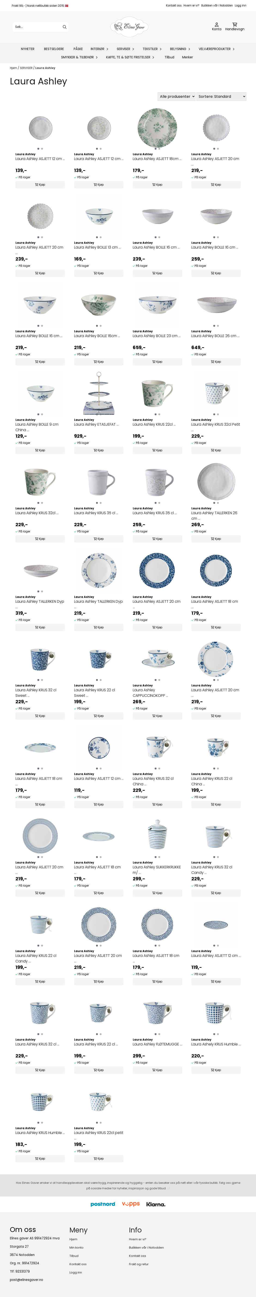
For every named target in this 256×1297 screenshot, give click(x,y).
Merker (187, 57)
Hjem (14, 68)
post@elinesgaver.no (26, 1280)
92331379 (22, 1271)
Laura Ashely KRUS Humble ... (216, 1044)
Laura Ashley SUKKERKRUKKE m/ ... (157, 869)
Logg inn (240, 5)
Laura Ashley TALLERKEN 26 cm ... (214, 515)
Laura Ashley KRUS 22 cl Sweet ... (94, 692)
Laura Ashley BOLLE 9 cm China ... (36, 427)
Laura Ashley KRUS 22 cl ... (96, 1044)
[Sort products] (221, 96)
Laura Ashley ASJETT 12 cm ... (40, 158)
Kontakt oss (174, 5)
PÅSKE (78, 49)
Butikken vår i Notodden (217, 5)
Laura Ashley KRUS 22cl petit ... (98, 1135)
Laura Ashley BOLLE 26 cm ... (215, 335)
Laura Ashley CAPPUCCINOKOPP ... (150, 692)
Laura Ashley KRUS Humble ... (40, 1132)
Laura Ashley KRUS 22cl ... (154, 424)
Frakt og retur (139, 1264)
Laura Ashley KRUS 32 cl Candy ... (211, 869)
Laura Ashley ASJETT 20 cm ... (215, 161)
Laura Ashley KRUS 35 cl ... (96, 513)
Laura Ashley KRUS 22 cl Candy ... (35, 958)
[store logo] (129, 27)
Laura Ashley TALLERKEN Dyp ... (39, 604)
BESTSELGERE (54, 49)
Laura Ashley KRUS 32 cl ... (37, 1044)
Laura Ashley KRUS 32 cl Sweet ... (35, 692)
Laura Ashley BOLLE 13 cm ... (97, 247)
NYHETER (27, 49)
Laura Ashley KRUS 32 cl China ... (153, 781)
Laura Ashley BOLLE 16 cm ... (156, 247)
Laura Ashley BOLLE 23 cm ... (157, 335)
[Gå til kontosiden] (216, 27)
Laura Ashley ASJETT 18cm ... (157, 158)
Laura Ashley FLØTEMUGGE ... (157, 1044)
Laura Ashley (45, 68)
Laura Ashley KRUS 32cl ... (36, 513)
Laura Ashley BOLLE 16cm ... (97, 335)
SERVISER (26, 68)
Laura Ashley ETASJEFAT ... (96, 424)
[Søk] (40, 27)
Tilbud (169, 57)
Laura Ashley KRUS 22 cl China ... (211, 781)
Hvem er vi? (191, 5)
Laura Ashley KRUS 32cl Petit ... (215, 427)
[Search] (64, 27)
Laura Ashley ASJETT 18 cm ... (214, 604)
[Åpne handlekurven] (234, 27)
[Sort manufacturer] (177, 96)
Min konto (76, 1248)
